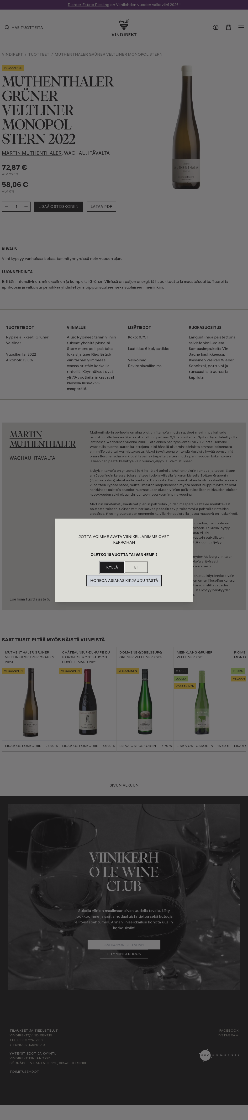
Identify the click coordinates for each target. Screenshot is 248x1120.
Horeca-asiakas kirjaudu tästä (124, 581)
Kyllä (112, 567)
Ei (136, 567)
